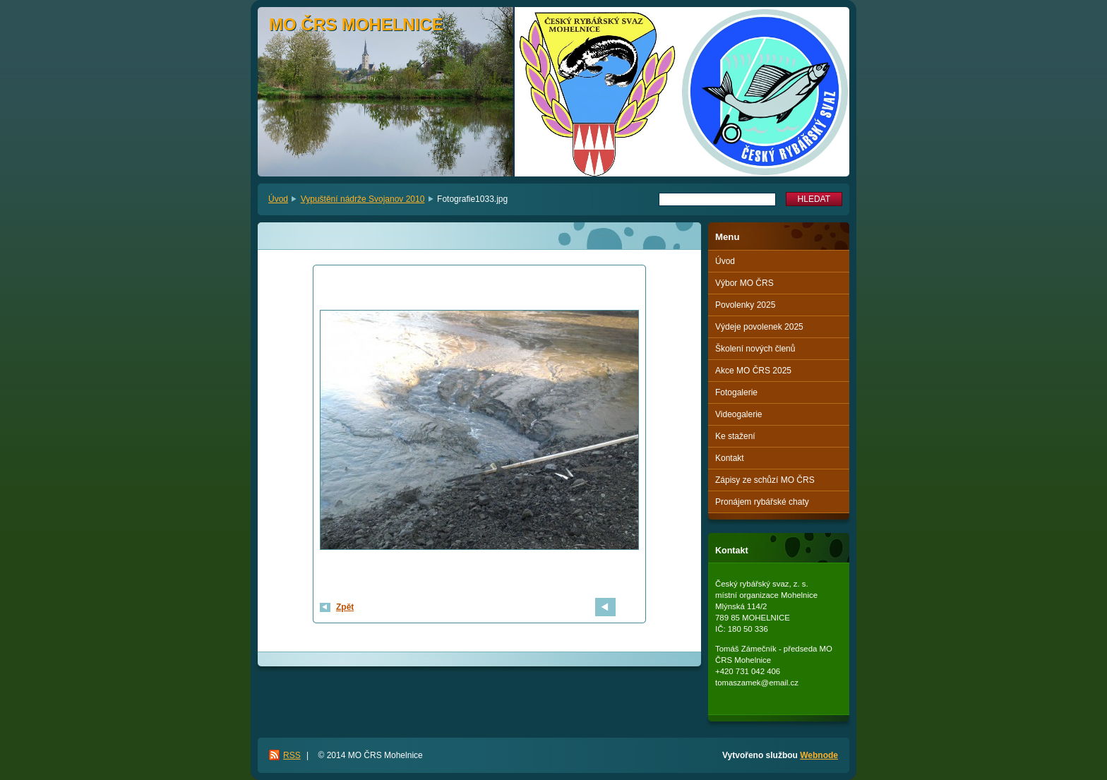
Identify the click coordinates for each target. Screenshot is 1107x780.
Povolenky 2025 (745, 305)
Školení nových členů (755, 349)
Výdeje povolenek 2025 (759, 327)
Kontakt (729, 458)
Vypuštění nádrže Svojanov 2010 (363, 199)
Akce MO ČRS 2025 (753, 371)
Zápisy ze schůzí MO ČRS (765, 480)
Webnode (819, 755)
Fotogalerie (736, 392)
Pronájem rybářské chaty (762, 502)
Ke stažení (735, 436)
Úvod (278, 199)
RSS (292, 755)
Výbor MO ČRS (744, 283)
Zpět (345, 607)
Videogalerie (738, 414)
